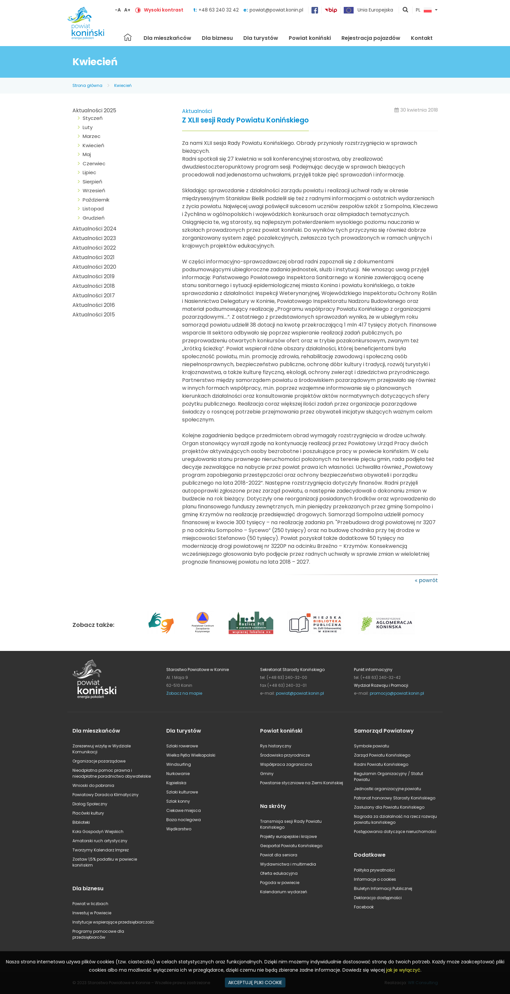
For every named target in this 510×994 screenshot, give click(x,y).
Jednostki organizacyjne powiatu (387, 789)
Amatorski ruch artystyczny (99, 841)
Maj (87, 154)
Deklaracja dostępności (378, 897)
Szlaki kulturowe (182, 792)
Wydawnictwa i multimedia (288, 864)
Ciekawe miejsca (183, 810)
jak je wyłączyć (403, 970)
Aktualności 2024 (94, 228)
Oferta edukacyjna (279, 873)
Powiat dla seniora (278, 855)
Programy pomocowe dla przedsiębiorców (98, 934)
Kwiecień (123, 85)
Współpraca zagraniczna (286, 764)
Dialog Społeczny (89, 804)
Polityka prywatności (374, 870)
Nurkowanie (178, 773)
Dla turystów (260, 38)
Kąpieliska (176, 783)
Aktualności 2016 (93, 305)
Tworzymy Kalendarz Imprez (100, 850)
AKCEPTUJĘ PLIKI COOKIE (255, 982)
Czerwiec (94, 163)
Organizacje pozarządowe (98, 761)
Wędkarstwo (178, 829)
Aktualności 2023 (94, 238)
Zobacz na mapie (184, 693)
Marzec (91, 136)
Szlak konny (178, 801)
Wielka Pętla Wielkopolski (190, 755)
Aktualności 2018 (93, 286)
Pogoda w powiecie (279, 882)
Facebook (364, 907)
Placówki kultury (88, 813)
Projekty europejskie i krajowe (288, 836)
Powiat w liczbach (90, 903)
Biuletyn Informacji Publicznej (383, 888)
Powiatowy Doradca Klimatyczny (105, 794)
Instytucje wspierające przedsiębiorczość (113, 922)
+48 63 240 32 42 (219, 10)
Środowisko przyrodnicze (285, 755)
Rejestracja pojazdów (370, 38)
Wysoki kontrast (163, 10)
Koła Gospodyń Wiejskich (97, 831)
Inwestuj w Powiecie (91, 913)
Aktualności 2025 (94, 110)
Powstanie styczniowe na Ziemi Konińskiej (301, 783)
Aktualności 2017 (93, 295)
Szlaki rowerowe (182, 746)
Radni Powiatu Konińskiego (381, 764)
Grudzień (94, 217)
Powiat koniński (310, 38)
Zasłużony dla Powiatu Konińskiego (389, 807)
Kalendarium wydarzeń (283, 892)
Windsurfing (178, 764)
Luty (88, 127)
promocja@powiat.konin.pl (397, 693)
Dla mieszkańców (167, 38)
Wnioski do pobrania (93, 785)
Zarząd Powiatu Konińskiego (382, 755)
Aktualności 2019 (93, 276)
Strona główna (128, 37)
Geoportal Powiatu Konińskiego (291, 845)
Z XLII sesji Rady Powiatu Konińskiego (245, 120)
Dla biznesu (217, 38)
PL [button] (424, 10)
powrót (428, 580)
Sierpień (92, 181)
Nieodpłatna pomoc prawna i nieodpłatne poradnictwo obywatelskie (111, 773)
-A (118, 10)
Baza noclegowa (183, 819)
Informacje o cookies (375, 879)
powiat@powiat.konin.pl (276, 10)
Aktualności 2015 (93, 314)
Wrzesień (94, 190)
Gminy (267, 773)
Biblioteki (81, 822)
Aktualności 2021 (93, 257)
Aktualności (197, 111)
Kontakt (422, 38)
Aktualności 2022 (94, 248)
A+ (127, 10)
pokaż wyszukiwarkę (405, 10)
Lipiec (89, 172)
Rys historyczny (275, 746)
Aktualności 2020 (94, 267)
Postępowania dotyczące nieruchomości (395, 831)
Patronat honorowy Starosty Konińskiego (394, 798)
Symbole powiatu (371, 746)
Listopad (93, 208)
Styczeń (93, 118)
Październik (96, 199)
